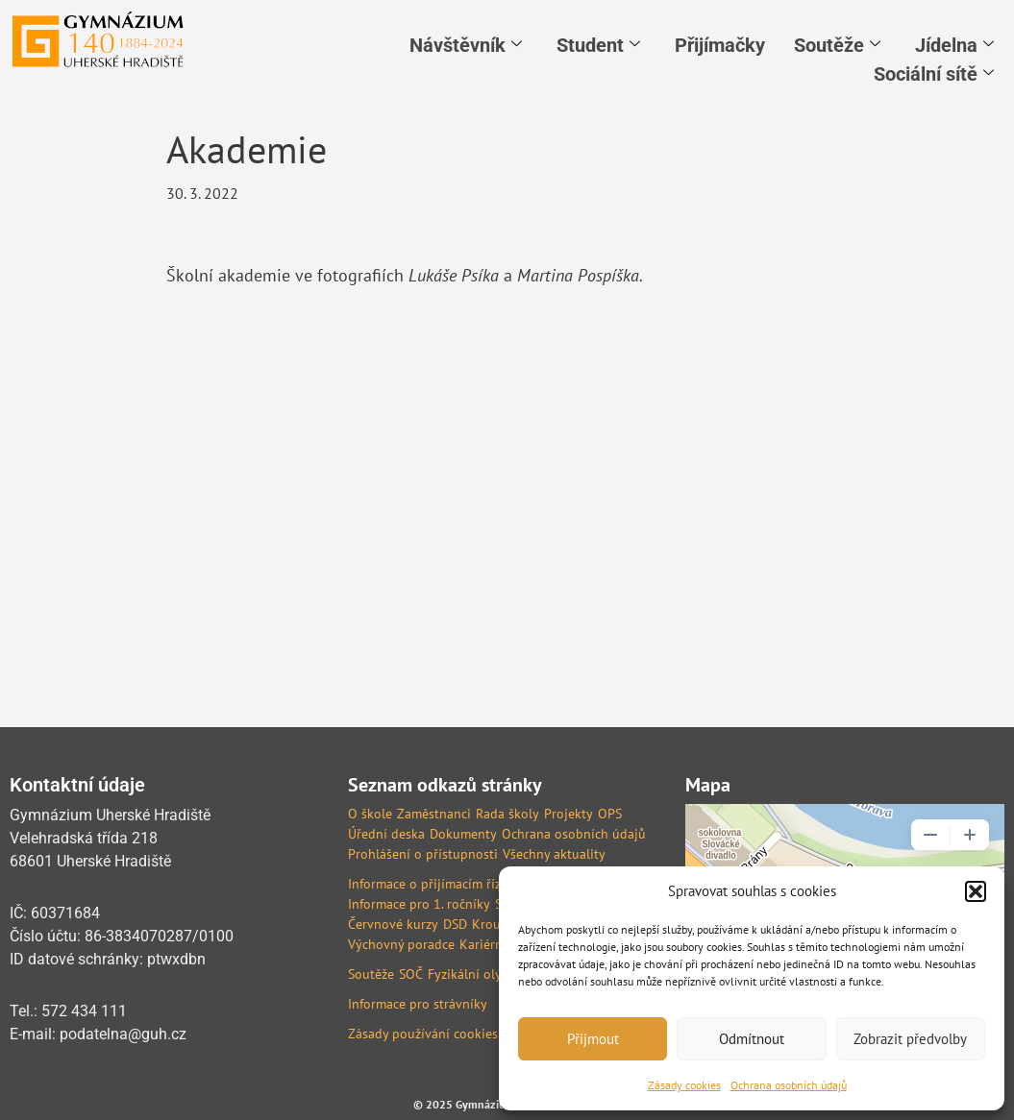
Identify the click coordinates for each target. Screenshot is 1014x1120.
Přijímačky (720, 45)
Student (598, 45)
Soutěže (837, 45)
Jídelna (954, 45)
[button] (975, 891)
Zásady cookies (684, 1085)
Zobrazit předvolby (910, 1039)
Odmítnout (751, 1039)
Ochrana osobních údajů (788, 1085)
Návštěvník (465, 45)
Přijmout (593, 1039)
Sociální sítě (934, 73)
